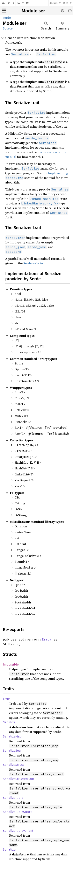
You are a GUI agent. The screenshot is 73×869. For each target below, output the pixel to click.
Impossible (11, 664)
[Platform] (20, 3)
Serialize (9, 722)
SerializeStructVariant (18, 779)
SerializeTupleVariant (18, 831)
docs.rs (53, 3)
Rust (65, 3)
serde (7, 18)
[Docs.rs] (3, 3)
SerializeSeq (12, 750)
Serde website (33, 263)
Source (8, 28)
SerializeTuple (13, 798)
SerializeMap (12, 736)
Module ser (33, 11)
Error (47, 639)
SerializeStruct (13, 765)
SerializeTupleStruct (17, 812)
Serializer (10, 849)
